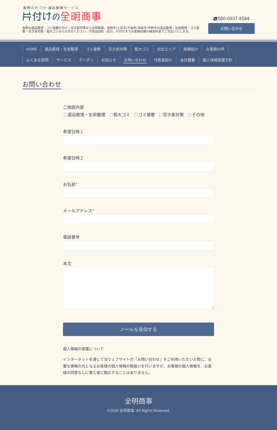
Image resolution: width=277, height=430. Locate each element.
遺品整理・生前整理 (61, 49)
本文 (67, 263)
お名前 (70, 184)
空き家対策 (117, 49)
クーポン (86, 60)
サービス (63, 60)
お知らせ (108, 60)
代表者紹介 (163, 60)
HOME (31, 49)
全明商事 (138, 400)
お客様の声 (215, 49)
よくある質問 (37, 60)
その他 (198, 114)
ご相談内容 (73, 107)
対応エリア (166, 49)
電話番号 (71, 237)
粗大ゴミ (142, 49)
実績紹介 (190, 49)
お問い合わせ (231, 28)
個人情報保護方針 (217, 60)
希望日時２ (73, 158)
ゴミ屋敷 (93, 49)
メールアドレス (78, 210)
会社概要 (187, 60)
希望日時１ (73, 131)
